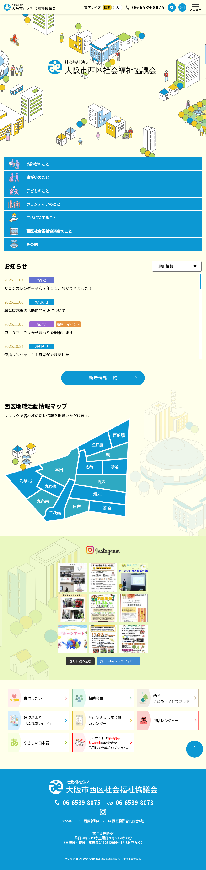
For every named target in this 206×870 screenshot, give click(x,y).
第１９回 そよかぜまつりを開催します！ (40, 332)
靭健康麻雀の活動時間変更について (34, 310)
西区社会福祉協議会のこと (49, 231)
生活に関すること (41, 217)
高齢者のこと (37, 164)
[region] (103, 316)
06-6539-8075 (148, 7)
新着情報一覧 (103, 377)
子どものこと (37, 190)
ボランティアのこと (43, 204)
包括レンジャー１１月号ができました (36, 354)
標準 (107, 7)
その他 (32, 244)
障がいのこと (37, 177)
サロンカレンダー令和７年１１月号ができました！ (48, 288)
